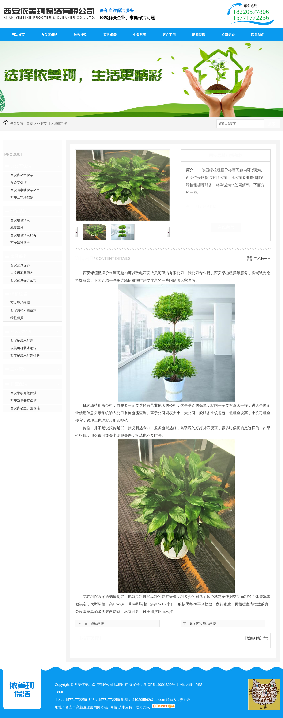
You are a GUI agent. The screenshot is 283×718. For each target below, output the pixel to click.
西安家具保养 (20, 265)
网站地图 (186, 685)
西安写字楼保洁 (21, 197)
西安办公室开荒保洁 (25, 408)
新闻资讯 (198, 35)
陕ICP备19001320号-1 (160, 685)
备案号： (136, 685)
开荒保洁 (18, 384)
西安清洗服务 (20, 243)
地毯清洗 (80, 35)
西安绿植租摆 (20, 303)
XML (60, 692)
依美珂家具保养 (21, 273)
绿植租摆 (60, 123)
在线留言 (225, 227)
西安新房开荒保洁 (23, 400)
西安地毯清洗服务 (23, 235)
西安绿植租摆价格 (23, 310)
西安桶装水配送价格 (25, 355)
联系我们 (257, 35)
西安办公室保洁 (21, 175)
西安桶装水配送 (21, 340)
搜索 (271, 124)
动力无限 (143, 707)
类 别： (194, 206)
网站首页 (18, 35)
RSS (199, 685)
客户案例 (169, 35)
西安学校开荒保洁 (23, 393)
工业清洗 (18, 369)
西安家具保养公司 (23, 280)
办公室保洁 (49, 35)
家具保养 (110, 35)
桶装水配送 (20, 331)
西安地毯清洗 (20, 220)
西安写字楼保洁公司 (25, 190)
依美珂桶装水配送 (23, 348)
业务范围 (139, 35)
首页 (29, 123)
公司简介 (228, 35)
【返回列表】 (253, 638)
